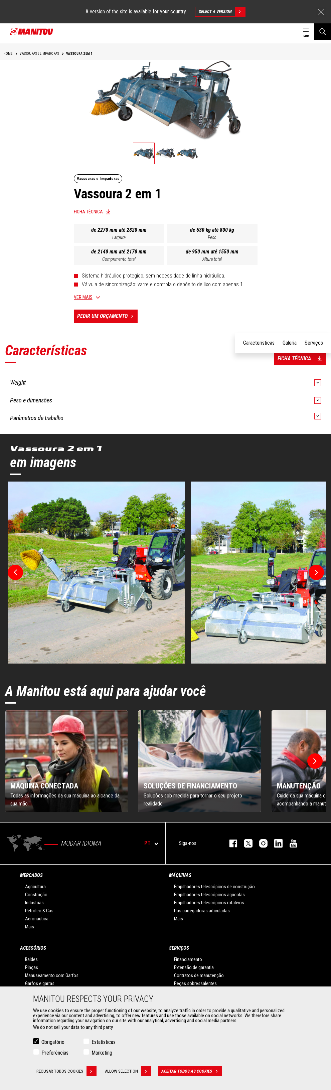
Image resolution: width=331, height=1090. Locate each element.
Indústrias (34, 902)
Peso (212, 237)
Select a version (222, 11)
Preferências (54, 1053)
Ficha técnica (88, 211)
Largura (119, 237)
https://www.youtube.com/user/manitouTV (290, 843)
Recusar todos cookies (66, 1071)
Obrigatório (52, 1042)
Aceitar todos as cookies (191, 1071)
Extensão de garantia (194, 967)
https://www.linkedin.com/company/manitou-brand (275, 843)
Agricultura (35, 886)
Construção (36, 894)
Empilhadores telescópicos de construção (214, 886)
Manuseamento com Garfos (51, 975)
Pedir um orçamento (107, 316)
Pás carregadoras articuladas (202, 910)
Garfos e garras (39, 983)
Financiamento (188, 959)
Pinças (31, 967)
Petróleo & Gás (39, 910)
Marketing (102, 1053)
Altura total (212, 259)
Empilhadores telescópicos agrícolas (209, 894)
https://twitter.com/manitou (245, 843)
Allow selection (128, 1071)
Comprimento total (119, 259)
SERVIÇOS (179, 948)
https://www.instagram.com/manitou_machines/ (260, 843)
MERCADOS (31, 875)
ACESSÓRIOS (33, 948)
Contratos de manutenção (199, 975)
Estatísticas (104, 1042)
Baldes (31, 959)
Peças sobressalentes (195, 983)
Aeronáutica (36, 918)
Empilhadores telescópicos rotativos (209, 902)
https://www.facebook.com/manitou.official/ (229, 843)
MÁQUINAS (180, 875)
